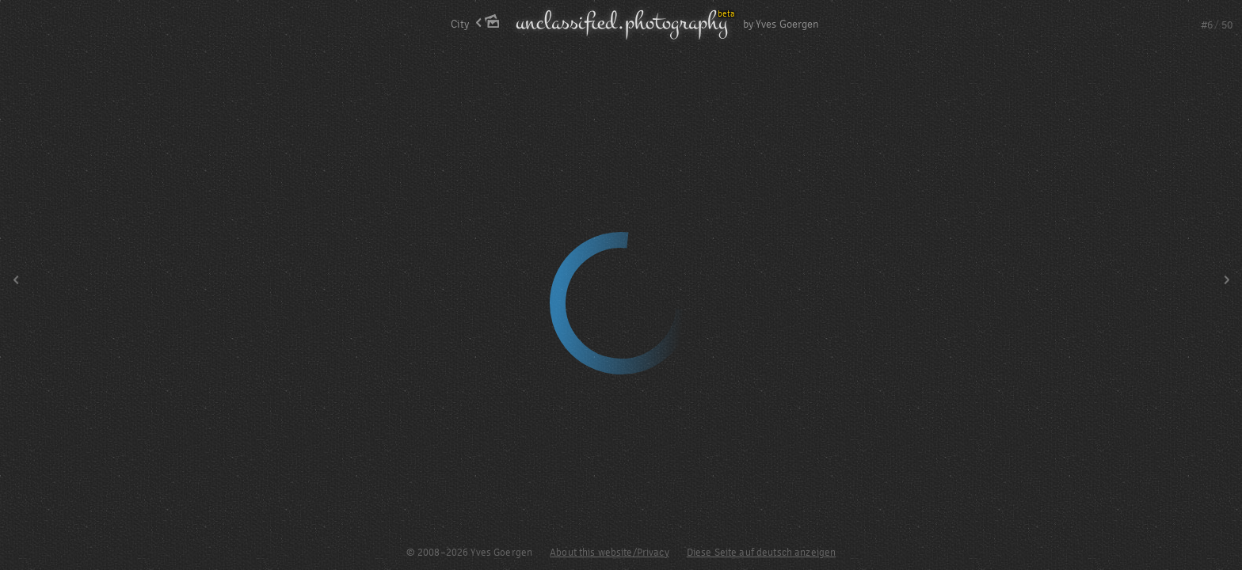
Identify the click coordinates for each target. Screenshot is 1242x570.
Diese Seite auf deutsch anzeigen (761, 552)
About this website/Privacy (609, 552)
